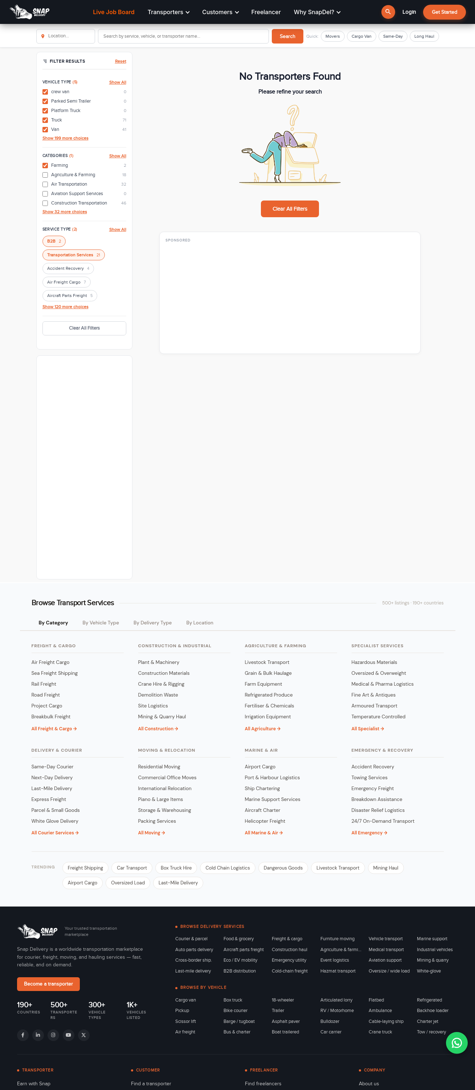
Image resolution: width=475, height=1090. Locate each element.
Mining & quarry (433, 960)
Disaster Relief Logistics (378, 810)
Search (287, 36)
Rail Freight (44, 684)
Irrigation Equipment (268, 717)
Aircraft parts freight (244, 950)
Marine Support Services (272, 799)
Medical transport (386, 950)
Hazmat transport (338, 971)
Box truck (233, 1000)
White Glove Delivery (55, 821)
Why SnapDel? (317, 12)
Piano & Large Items (160, 799)
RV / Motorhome (337, 1010)
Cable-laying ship (386, 1021)
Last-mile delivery (193, 971)
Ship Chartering (262, 788)
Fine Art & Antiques (374, 695)
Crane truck (380, 1032)
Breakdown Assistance (377, 799)
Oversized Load (128, 883)
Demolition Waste (158, 695)
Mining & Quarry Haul (162, 717)
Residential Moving (159, 767)
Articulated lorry (336, 1000)
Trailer (278, 1010)
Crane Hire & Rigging (161, 684)
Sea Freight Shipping (55, 673)
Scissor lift (185, 1021)
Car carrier (330, 1032)
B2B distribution (240, 971)
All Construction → (158, 729)
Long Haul (424, 36)
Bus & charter (237, 1032)
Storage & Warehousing (164, 810)
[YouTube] (68, 1035)
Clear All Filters (84, 328)
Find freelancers (263, 1084)
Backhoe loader (433, 1010)
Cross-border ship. (193, 960)
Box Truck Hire (176, 868)
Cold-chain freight (290, 971)
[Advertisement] (84, 467)
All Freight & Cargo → (54, 729)
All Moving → (151, 833)
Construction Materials (164, 673)
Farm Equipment (263, 684)
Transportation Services (73, 255)
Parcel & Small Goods (56, 810)
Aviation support (385, 960)
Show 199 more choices (65, 138)
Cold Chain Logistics (227, 868)
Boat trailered (285, 1032)
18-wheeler (283, 1000)
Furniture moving (337, 939)
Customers (220, 12)
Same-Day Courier (53, 767)
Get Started (444, 12)
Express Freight (49, 799)
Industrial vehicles (435, 950)
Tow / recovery (431, 1032)
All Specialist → (368, 729)
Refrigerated (429, 1000)
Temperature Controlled (379, 717)
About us (369, 1084)
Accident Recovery (68, 269)
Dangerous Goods (283, 868)
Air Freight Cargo (66, 283)
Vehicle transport (386, 939)
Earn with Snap (33, 1084)
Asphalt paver (286, 1021)
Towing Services (370, 778)
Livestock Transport (267, 662)
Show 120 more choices (65, 306)
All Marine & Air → (264, 833)
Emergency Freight (373, 788)
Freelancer (266, 12)
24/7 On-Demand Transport (383, 821)
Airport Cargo (260, 767)
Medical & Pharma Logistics (383, 684)
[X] (84, 1035)
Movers (332, 36)
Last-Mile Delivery (52, 788)
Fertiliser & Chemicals (269, 706)
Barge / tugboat (239, 1021)
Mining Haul (385, 868)
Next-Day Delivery (52, 778)
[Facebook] (23, 1035)
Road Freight (46, 695)
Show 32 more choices (64, 211)
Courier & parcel (191, 939)
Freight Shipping (85, 868)
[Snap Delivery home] (38, 931)
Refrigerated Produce (269, 695)
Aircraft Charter (263, 810)
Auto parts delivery (194, 950)
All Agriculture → (263, 729)
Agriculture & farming (340, 950)
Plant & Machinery (159, 662)
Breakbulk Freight (51, 717)
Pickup (182, 1010)
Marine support (432, 939)
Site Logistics (153, 706)
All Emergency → (370, 833)
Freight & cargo (287, 939)
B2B (54, 242)
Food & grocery (239, 939)
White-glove (429, 971)
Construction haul (289, 950)
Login (409, 12)
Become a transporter (48, 984)
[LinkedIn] (38, 1035)
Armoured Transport (375, 706)
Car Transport (132, 868)
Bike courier (235, 1010)
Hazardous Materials (374, 662)
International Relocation (165, 788)
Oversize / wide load (389, 971)
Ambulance (380, 1010)
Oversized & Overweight (379, 673)
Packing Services (157, 821)
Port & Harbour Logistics (272, 778)
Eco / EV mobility (240, 960)
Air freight (185, 1032)
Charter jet (427, 1021)
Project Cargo (47, 706)
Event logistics (334, 960)
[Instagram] (53, 1035)
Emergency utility (289, 960)
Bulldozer (329, 1021)
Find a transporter (151, 1084)
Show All (117, 82)
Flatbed (376, 1000)
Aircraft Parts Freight (70, 296)
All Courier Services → (55, 833)
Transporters (169, 12)
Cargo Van (362, 36)
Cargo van (185, 1000)
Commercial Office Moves (167, 778)
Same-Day (393, 36)
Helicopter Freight (265, 821)
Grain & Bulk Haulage (268, 673)
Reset (120, 61)
